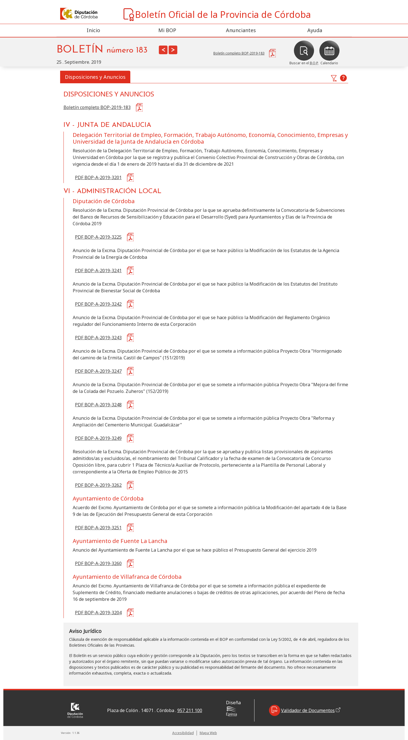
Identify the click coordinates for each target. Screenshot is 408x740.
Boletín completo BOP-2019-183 (97, 107)
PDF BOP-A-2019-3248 (98, 405)
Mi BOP (167, 30)
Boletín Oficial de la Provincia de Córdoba (216, 14)
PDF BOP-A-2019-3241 (98, 270)
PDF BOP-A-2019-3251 (98, 528)
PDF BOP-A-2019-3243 (98, 338)
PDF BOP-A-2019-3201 (98, 177)
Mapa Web (208, 732)
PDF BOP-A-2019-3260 (98, 563)
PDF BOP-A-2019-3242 (98, 304)
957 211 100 (189, 710)
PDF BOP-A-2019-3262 (98, 485)
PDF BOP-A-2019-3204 (98, 612)
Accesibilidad (183, 732)
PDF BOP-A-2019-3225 (98, 237)
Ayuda (314, 30)
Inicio (93, 30)
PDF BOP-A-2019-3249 (98, 438)
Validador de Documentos (304, 710)
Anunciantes (241, 30)
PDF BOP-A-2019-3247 (98, 371)
